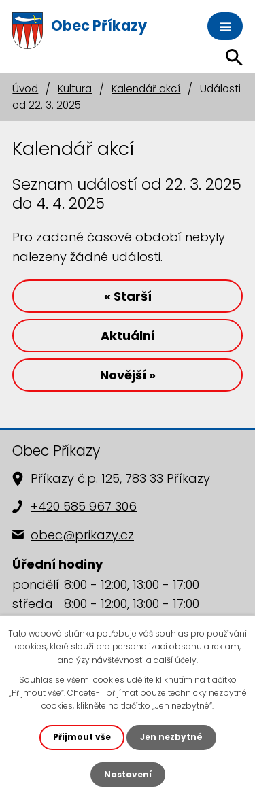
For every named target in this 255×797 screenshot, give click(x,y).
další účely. (176, 660)
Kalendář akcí (146, 89)
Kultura (75, 89)
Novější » (128, 375)
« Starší (128, 296)
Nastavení (128, 774)
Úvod (25, 89)
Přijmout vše (82, 737)
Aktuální (128, 335)
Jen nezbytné (171, 737)
